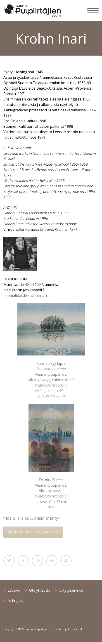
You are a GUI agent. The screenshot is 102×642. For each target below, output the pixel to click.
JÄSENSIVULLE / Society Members (33, 532)
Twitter (9, 560)
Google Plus (37, 560)
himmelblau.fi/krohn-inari (25, 295)
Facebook (23, 560)
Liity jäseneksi (71, 590)
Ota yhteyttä (39, 590)
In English (16, 600)
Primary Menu (93, 11)
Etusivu (14, 590)
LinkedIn (51, 560)
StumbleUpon (66, 560)
